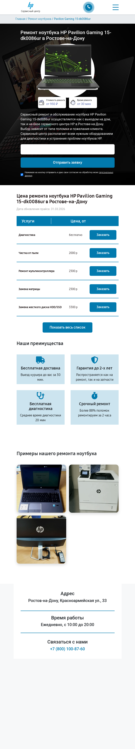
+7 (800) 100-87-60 (67, 648)
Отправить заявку (67, 162)
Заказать (103, 235)
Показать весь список (67, 327)
